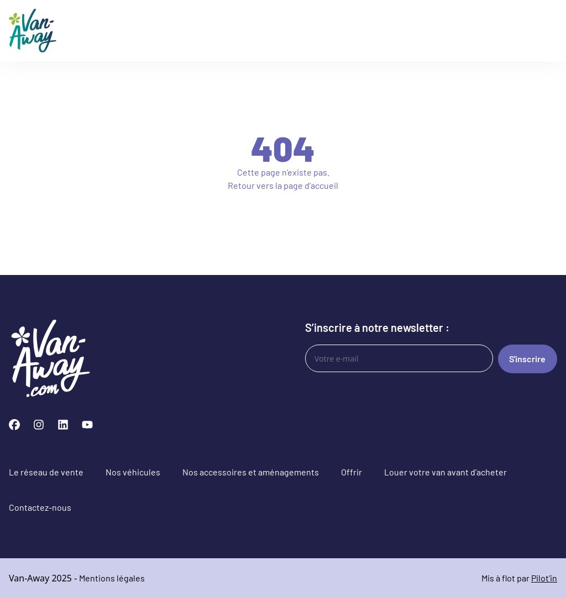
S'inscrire (527, 358)
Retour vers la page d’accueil (283, 185)
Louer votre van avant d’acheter (445, 472)
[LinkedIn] (63, 424)
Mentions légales (112, 578)
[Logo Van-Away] (32, 31)
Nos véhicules (133, 472)
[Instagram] (38, 424)
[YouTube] (87, 424)
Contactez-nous (40, 507)
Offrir (351, 472)
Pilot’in (544, 578)
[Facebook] (14, 424)
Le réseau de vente (46, 472)
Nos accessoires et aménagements (250, 472)
